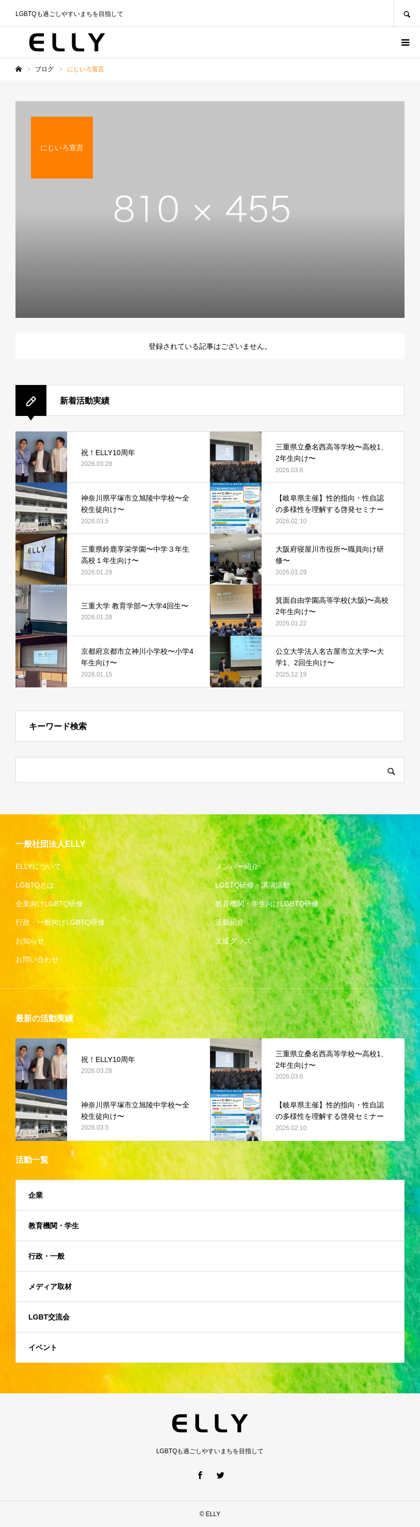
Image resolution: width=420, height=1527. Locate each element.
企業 (35, 1195)
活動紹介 (229, 922)
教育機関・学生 (53, 1225)
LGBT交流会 (49, 1317)
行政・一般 (46, 1256)
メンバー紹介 (237, 866)
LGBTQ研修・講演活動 (252, 885)
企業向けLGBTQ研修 (49, 903)
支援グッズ (233, 941)
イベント (42, 1347)
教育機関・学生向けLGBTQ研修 (267, 903)
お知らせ (29, 941)
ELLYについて (38, 866)
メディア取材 (50, 1286)
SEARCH (406, 13)
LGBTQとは (34, 885)
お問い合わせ (37, 959)
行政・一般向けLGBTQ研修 (60, 922)
